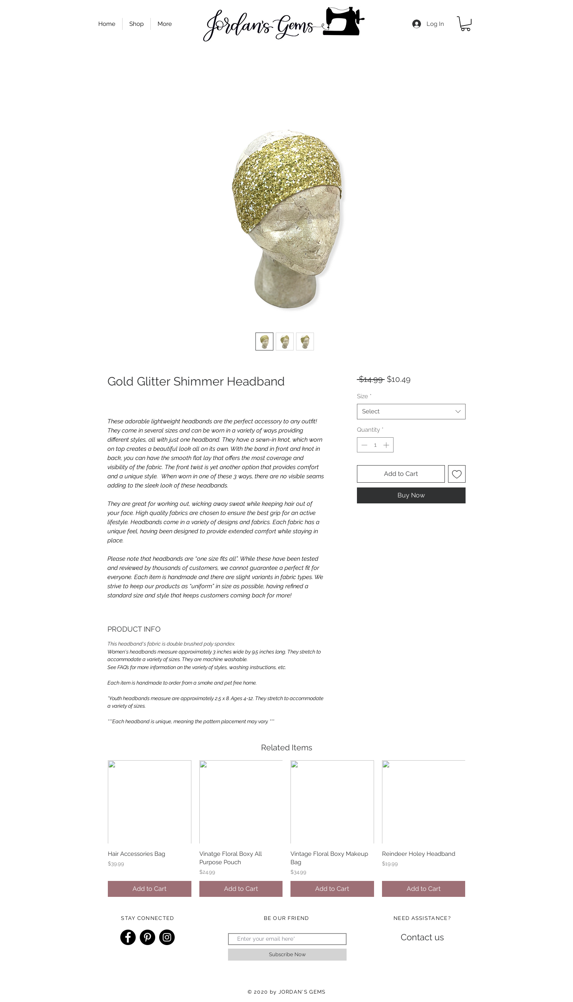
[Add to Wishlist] (457, 474)
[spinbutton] (375, 445)
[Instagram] (167, 937)
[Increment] (387, 445)
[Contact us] (422, 937)
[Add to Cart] (149, 889)
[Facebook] (128, 937)
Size (364, 396)
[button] (465, 23)
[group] (286, 828)
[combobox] (411, 411)
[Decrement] (363, 445)
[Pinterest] (147, 937)
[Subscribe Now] (287, 955)
